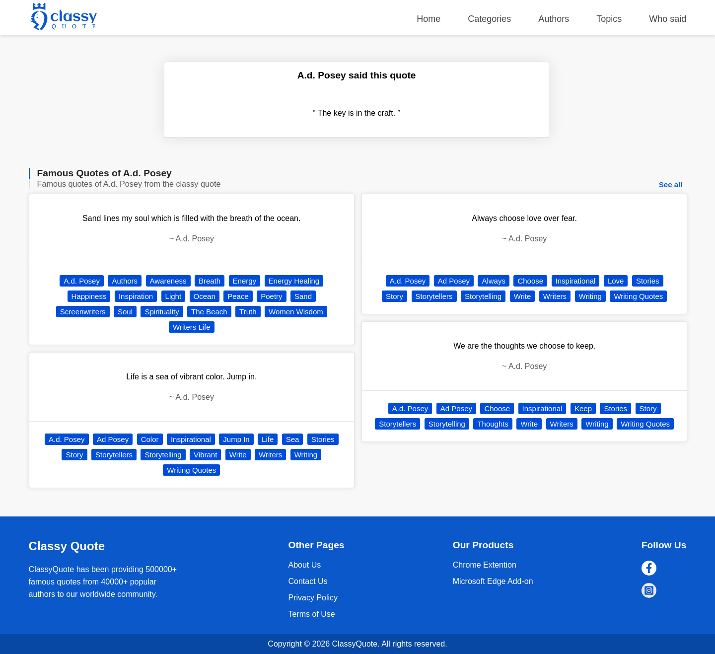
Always (493, 281)
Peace (238, 296)
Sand (303, 296)
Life (268, 439)
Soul (125, 311)
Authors (553, 19)
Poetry (271, 296)
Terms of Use (311, 614)
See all (671, 184)
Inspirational (191, 439)
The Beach (209, 311)
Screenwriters (83, 311)
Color (150, 439)
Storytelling (162, 454)
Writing (305, 454)
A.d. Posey (82, 281)
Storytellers (114, 454)
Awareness (168, 281)
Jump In (236, 439)
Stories (323, 439)
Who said (667, 19)
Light (173, 296)
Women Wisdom (296, 311)
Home (428, 19)
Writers (270, 454)
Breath (209, 281)
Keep (583, 408)
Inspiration (136, 296)
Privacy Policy (313, 597)
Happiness (89, 296)
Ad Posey (113, 439)
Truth (247, 311)
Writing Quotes (191, 470)
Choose (530, 281)
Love (616, 281)
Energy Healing (294, 281)
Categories (489, 19)
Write (238, 454)
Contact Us (307, 581)
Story (74, 454)
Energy (245, 281)
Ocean (204, 296)
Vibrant (205, 454)
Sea (292, 439)
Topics (609, 19)
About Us (304, 565)
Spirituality (161, 311)
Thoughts (492, 424)
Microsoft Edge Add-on (493, 581)
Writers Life (192, 327)
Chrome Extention (484, 565)
